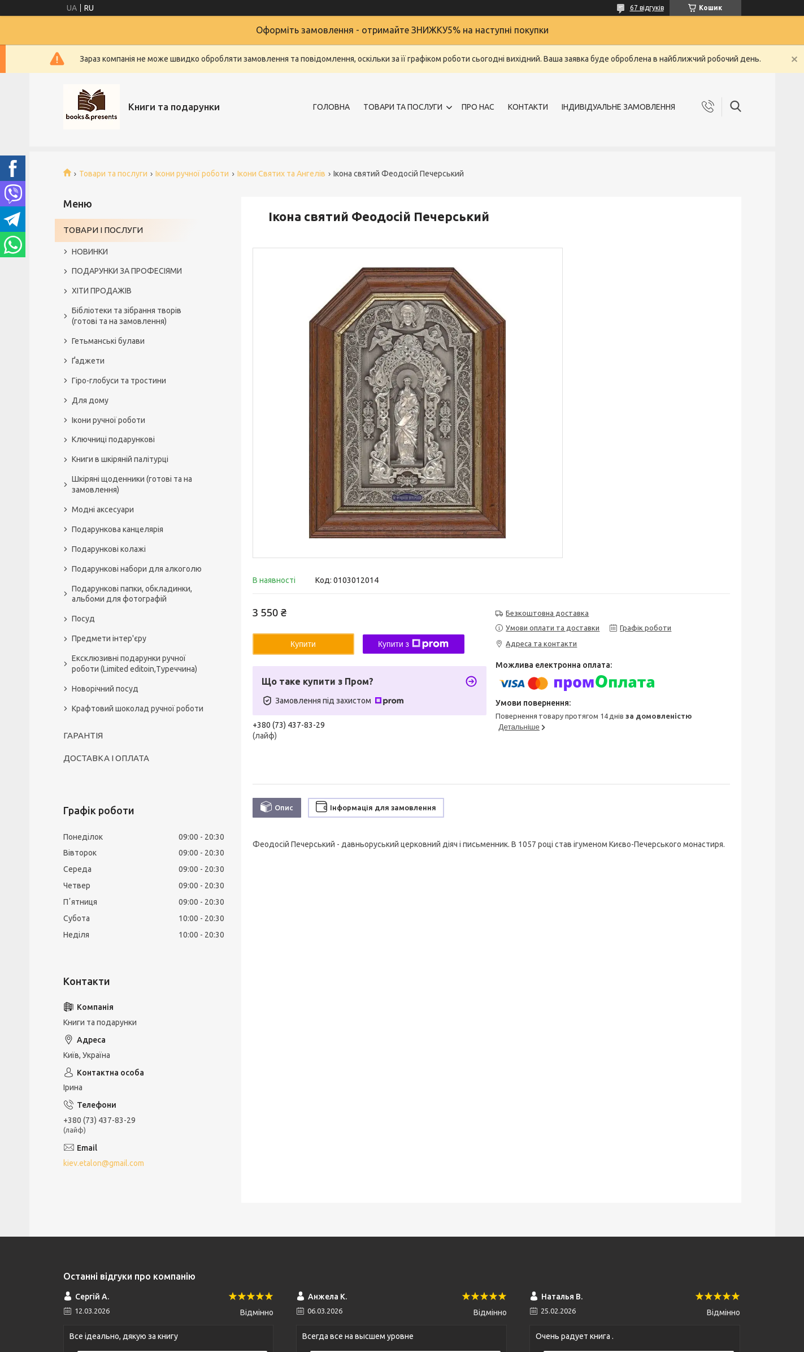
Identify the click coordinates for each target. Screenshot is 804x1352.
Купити (303, 644)
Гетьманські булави (108, 340)
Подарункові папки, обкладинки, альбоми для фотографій (132, 594)
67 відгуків (647, 7)
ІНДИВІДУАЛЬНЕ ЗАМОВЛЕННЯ (618, 106)
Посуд (83, 618)
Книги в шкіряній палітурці (120, 459)
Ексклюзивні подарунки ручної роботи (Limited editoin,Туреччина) (134, 663)
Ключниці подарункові (113, 439)
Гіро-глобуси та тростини (119, 380)
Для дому (90, 400)
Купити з (413, 644)
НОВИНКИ (90, 251)
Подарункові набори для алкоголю (137, 568)
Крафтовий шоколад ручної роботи (137, 708)
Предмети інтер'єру (109, 638)
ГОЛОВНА (331, 106)
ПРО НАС (478, 106)
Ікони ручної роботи (192, 173)
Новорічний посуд (105, 688)
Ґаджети (88, 360)
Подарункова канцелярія (117, 529)
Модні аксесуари (103, 509)
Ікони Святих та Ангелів (281, 173)
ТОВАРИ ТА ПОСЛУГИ (402, 106)
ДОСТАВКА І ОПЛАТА (106, 758)
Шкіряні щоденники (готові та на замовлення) (132, 484)
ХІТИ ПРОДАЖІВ (102, 290)
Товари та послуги (113, 173)
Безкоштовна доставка (547, 613)
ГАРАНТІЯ (83, 735)
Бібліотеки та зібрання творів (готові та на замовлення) (126, 316)
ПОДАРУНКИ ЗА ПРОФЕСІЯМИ (127, 270)
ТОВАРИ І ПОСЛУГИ (103, 230)
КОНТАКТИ (528, 106)
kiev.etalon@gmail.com (103, 1163)
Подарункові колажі (109, 549)
